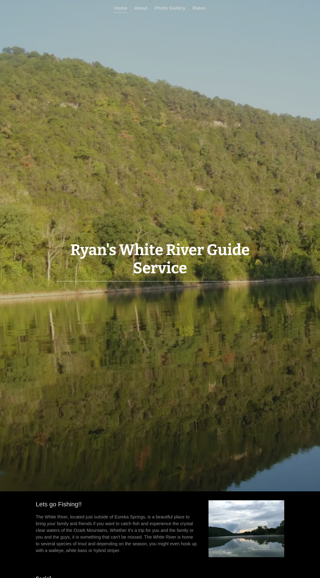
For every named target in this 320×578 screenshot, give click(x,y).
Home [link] (120, 8)
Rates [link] (199, 8)
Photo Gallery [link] (170, 8)
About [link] (141, 8)
